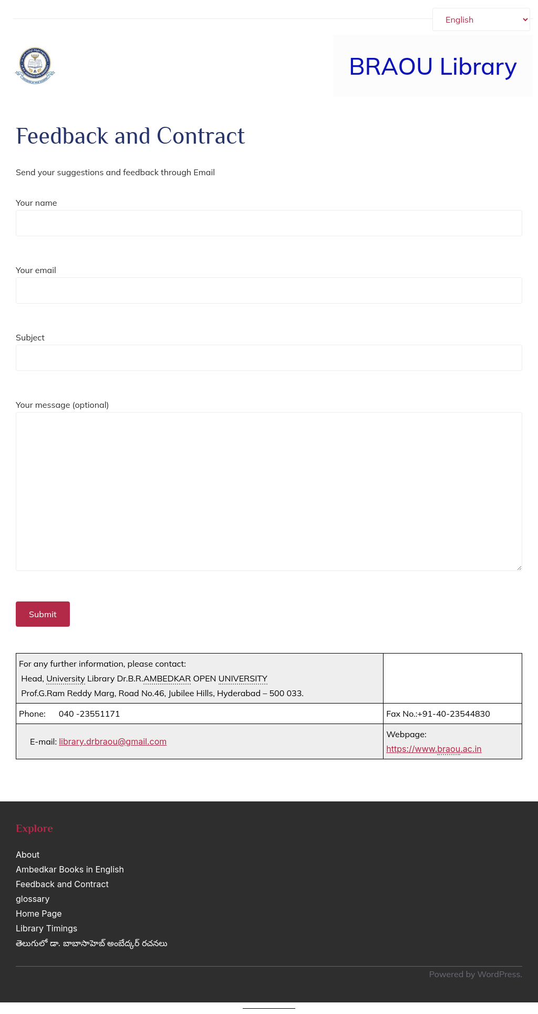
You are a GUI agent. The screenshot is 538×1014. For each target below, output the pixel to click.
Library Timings (46, 928)
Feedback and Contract (62, 884)
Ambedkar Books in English (70, 869)
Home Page (39, 913)
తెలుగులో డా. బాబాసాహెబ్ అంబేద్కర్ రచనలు (92, 943)
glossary (32, 898)
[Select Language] (481, 19)
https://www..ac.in (434, 749)
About (27, 854)
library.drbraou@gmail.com (113, 741)
